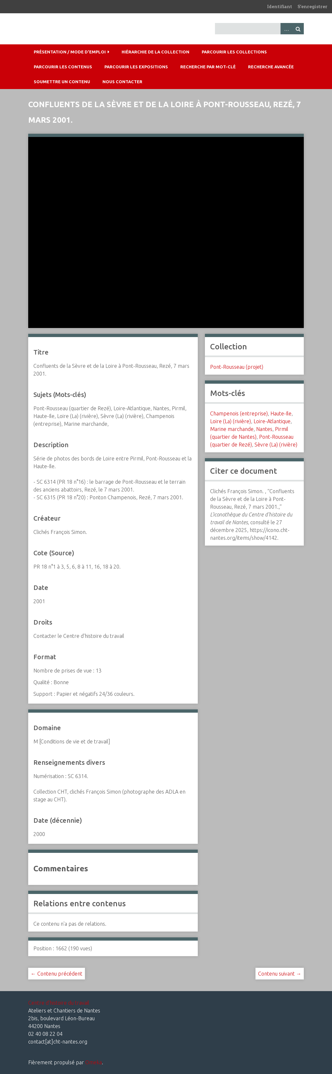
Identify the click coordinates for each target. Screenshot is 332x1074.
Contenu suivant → (279, 974)
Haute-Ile (280, 413)
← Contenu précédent (56, 974)
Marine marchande (232, 429)
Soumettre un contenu (62, 81)
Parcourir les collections (234, 52)
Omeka (93, 1062)
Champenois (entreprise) (239, 413)
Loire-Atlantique (272, 421)
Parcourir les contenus (63, 66)
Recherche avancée (271, 66)
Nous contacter (122, 81)
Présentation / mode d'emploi (70, 52)
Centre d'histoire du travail (58, 1003)
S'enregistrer (312, 6)
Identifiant (279, 6)
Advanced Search (286, 28)
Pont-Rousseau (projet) (236, 367)
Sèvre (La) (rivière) (276, 444)
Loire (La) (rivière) (230, 421)
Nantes (264, 429)
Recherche (298, 28)
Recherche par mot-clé (208, 66)
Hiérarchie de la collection (155, 52)
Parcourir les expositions (136, 66)
